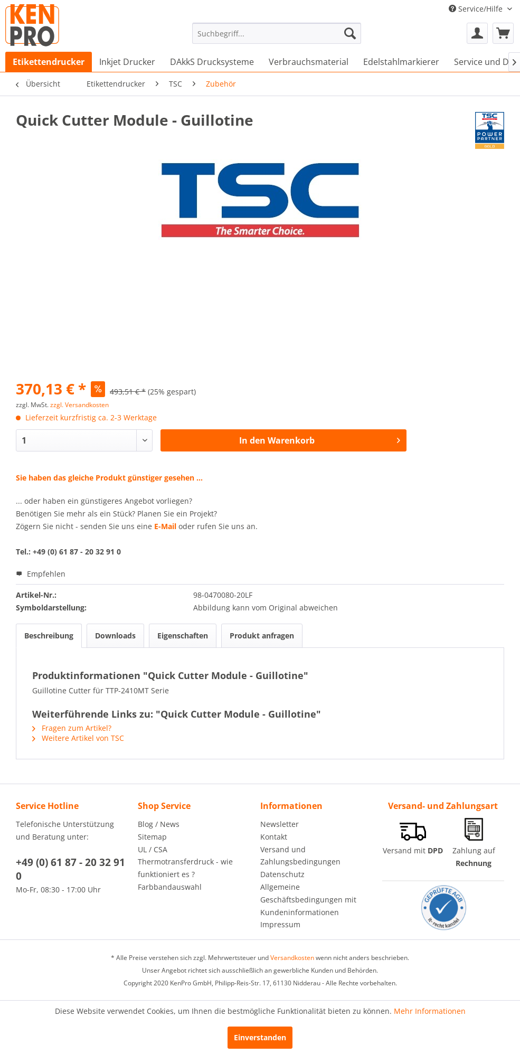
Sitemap (152, 837)
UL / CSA (152, 849)
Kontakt (273, 837)
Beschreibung (48, 635)
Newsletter (279, 824)
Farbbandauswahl (170, 887)
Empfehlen (40, 574)
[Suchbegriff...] (276, 33)
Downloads (115, 635)
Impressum (280, 924)
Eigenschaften (182, 635)
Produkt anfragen (262, 635)
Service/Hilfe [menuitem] (477, 9)
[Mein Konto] (477, 33)
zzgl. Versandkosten (79, 404)
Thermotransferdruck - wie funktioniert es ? (185, 868)
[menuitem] (276, 33)
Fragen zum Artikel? (71, 728)
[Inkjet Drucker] (127, 62)
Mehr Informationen (430, 1011)
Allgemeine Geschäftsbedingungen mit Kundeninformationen (308, 899)
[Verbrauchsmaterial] (308, 62)
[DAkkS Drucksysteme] (212, 62)
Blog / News (158, 824)
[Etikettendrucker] (48, 62)
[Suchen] (350, 33)
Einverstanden (260, 1037)
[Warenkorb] (503, 33)
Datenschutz (282, 874)
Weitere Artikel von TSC (78, 738)
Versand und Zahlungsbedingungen (300, 855)
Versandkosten (292, 957)
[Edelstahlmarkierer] (401, 62)
